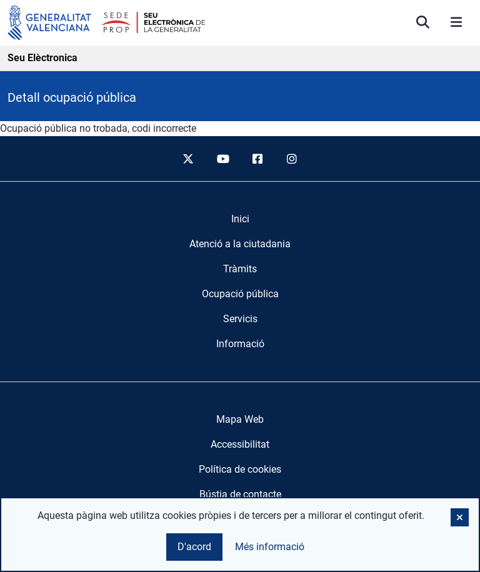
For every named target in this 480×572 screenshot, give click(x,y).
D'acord (194, 547)
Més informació (269, 547)
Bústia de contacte (240, 494)
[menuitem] (240, 219)
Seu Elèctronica (43, 58)
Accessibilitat (240, 444)
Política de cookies (240, 469)
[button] (460, 517)
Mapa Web (240, 419)
